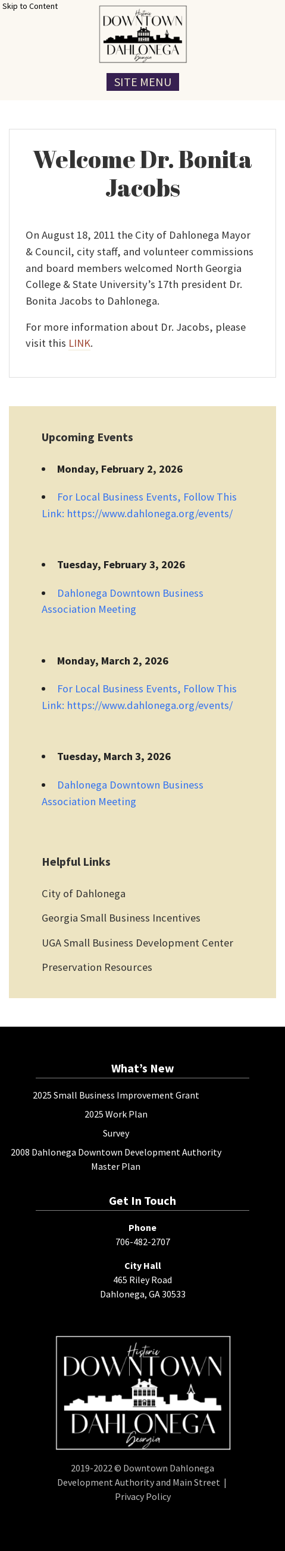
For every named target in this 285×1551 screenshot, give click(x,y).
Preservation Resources (97, 967)
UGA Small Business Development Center (137, 942)
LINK (79, 343)
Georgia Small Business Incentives (121, 918)
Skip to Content (30, 6)
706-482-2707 (142, 1242)
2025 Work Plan (116, 1114)
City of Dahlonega (84, 893)
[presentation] (142, 34)
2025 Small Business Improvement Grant (116, 1095)
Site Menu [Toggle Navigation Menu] (142, 81)
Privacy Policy (143, 1496)
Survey (116, 1133)
